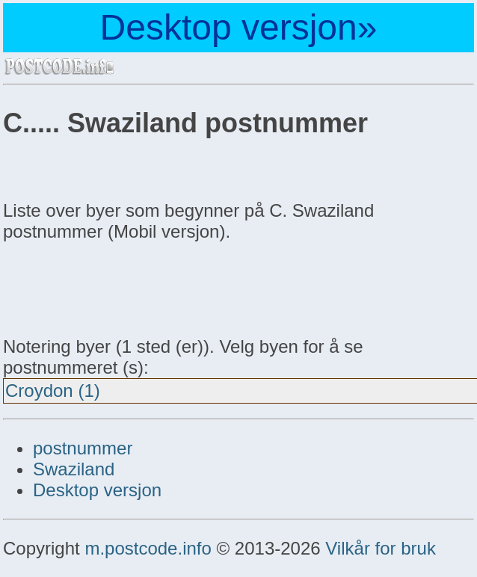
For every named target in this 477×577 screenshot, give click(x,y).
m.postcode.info (147, 548)
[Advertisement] (122, 287)
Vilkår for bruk (380, 548)
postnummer (82, 448)
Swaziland (73, 469)
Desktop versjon (97, 490)
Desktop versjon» (239, 27)
